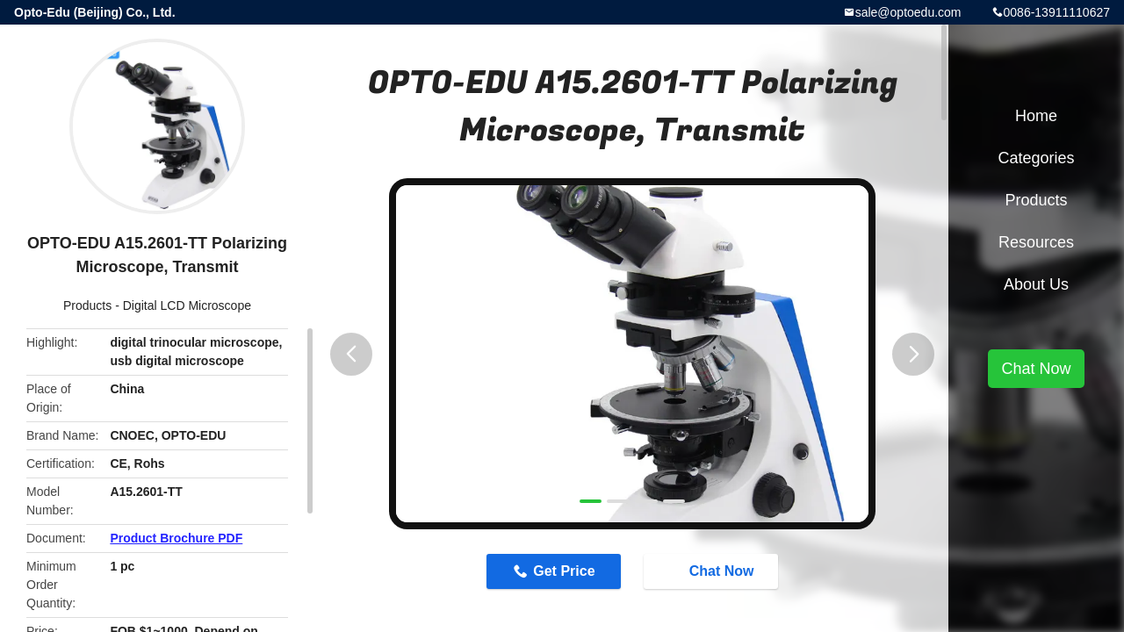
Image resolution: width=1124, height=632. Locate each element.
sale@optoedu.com (908, 12)
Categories (1036, 158)
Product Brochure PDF (176, 538)
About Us (1036, 284)
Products (87, 305)
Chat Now (713, 570)
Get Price (563, 571)
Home (1036, 116)
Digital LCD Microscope (187, 305)
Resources (1036, 242)
